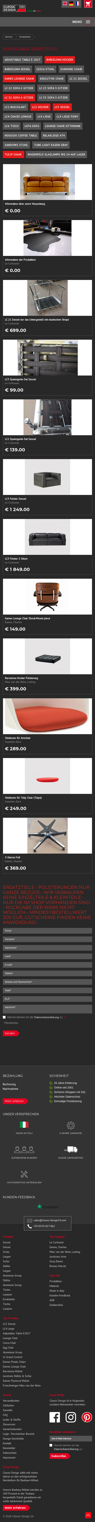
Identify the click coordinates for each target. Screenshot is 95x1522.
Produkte (8, 1236)
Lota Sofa (32, 126)
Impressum (9, 1457)
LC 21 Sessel (78, 78)
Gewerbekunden (12, 1429)
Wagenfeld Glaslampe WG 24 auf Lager (56, 154)
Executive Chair (52, 78)
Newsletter (9, 1448)
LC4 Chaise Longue (18, 116)
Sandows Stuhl (16, 145)
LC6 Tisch (12, 126)
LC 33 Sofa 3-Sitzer (53, 97)
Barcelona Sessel (17, 69)
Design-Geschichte (13, 1438)
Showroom (9, 1424)
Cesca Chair (9, 1343)
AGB (51, 1300)
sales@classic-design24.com (50, 1220)
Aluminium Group (12, 1352)
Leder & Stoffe (11, 1419)
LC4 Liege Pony (67, 116)
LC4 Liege (44, 116)
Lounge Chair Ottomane (63, 126)
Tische (6, 1289)
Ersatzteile (25, 36)
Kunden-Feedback (59, 1295)
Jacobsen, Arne (57, 1256)
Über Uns (54, 1275)
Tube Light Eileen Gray (51, 145)
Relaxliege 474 (54, 135)
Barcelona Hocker (59, 59)
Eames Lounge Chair (19, 78)
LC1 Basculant (15, 107)
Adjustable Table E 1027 (22, 59)
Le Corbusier (56, 1242)
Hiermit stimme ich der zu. (34, 1017)
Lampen (7, 1294)
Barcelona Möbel (12, 1371)
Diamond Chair (71, 69)
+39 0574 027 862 (44, 1226)
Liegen (7, 1256)
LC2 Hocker (40, 107)
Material (54, 1286)
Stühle (6, 1266)
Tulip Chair (13, 154)
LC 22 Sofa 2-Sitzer (19, 88)
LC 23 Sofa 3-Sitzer (53, 88)
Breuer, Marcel (57, 1266)
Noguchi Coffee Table (21, 135)
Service (9, 36)
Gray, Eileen (56, 1261)
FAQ (5, 1415)
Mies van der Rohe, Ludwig (64, 1252)
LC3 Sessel (62, 107)
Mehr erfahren (14, 1101)
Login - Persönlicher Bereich (18, 1434)
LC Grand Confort (12, 1357)
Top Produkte (10, 1318)
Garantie (7, 1410)
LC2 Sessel (9, 1324)
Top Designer (57, 1236)
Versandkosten (11, 1400)
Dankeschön (56, 1305)
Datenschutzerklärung (46, 1017)
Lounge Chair (10, 1338)
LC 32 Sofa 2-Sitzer (19, 97)
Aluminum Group (12, 1275)
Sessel (6, 1242)
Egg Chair (8, 1347)
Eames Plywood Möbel (16, 1380)
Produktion (55, 1281)
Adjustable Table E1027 (16, 1333)
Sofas (6, 1252)
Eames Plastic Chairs (14, 1362)
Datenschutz (9, 1453)
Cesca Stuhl (45, 69)
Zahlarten (8, 1405)
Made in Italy (56, 1290)
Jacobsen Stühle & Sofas (17, 1376)
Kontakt (7, 1443)
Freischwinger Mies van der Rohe (22, 1385)
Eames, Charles (58, 1247)
